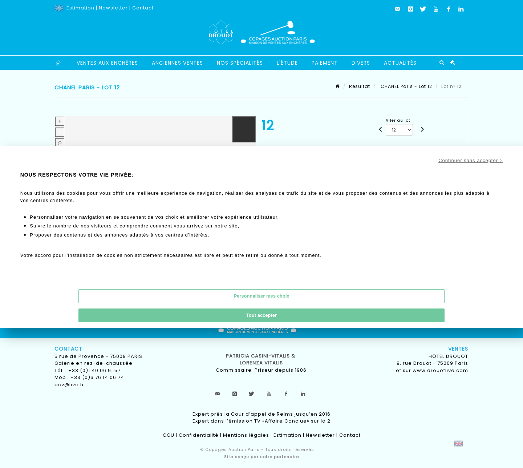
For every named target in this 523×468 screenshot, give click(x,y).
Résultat (359, 86)
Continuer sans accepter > (470, 160)
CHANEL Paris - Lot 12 (405, 86)
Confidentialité (199, 435)
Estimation (80, 7)
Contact (143, 7)
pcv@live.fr (69, 384)
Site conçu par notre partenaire (261, 457)
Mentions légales (246, 435)
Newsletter (113, 7)
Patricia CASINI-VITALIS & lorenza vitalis (261, 359)
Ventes (458, 348)
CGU (168, 435)
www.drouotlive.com (440, 370)
